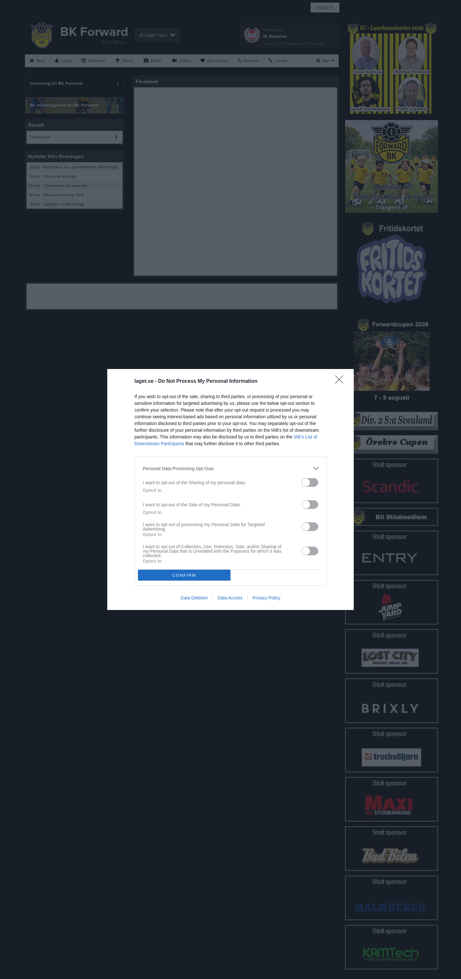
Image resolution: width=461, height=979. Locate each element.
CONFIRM (184, 575)
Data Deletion (194, 597)
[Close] (341, 381)
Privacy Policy (266, 597)
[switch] (310, 482)
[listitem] (230, 468)
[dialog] (230, 489)
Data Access (230, 597)
